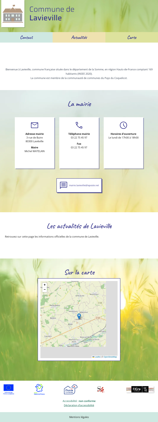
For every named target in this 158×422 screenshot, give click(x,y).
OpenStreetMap (110, 357)
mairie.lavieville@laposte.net (84, 185)
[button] (79, 316)
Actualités (79, 37)
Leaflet (96, 357)
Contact (26, 37)
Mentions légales (79, 417)
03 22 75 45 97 (79, 137)
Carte (131, 37)
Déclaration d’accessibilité (79, 405)
